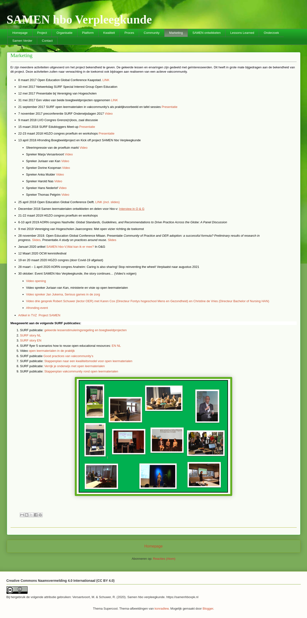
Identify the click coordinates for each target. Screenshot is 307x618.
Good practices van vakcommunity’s (68, 356)
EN (114, 345)
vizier (111, 229)
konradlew (162, 608)
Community (151, 33)
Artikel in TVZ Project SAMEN (39, 315)
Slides (36, 240)
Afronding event (37, 308)
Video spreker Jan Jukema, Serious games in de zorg (63, 294)
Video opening (36, 281)
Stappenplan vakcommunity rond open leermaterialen (81, 371)
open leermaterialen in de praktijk (52, 351)
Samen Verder (22, 40)
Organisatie (64, 33)
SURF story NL (30, 335)
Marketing (176, 33)
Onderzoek (271, 33)
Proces (129, 33)
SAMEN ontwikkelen (206, 33)
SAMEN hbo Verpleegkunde (79, 19)
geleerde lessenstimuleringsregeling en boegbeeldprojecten (85, 330)
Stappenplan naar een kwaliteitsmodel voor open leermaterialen (88, 361)
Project (42, 33)
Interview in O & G (131, 209)
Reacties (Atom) (164, 558)
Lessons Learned (242, 33)
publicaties (72, 323)
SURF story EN (30, 340)
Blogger (208, 608)
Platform (88, 33)
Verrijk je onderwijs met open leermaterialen (74, 366)
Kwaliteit (109, 33)
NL (119, 345)
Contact (47, 40)
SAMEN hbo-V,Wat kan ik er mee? (70, 246)
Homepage (20, 33)
